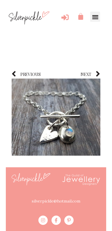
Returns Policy (65, 220)
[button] (95, 17)
